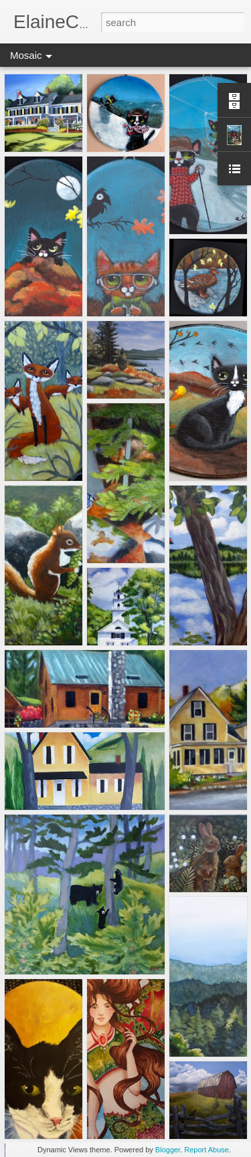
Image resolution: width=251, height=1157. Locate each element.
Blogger (167, 1150)
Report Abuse (206, 1150)
